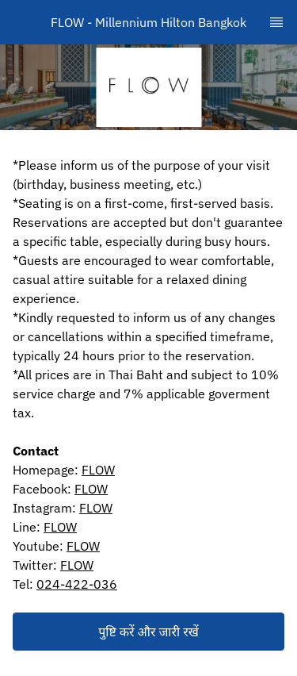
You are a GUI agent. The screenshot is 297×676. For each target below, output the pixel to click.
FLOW (98, 470)
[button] (148, 631)
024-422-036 (76, 584)
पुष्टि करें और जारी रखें (148, 632)
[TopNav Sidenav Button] (276, 22)
